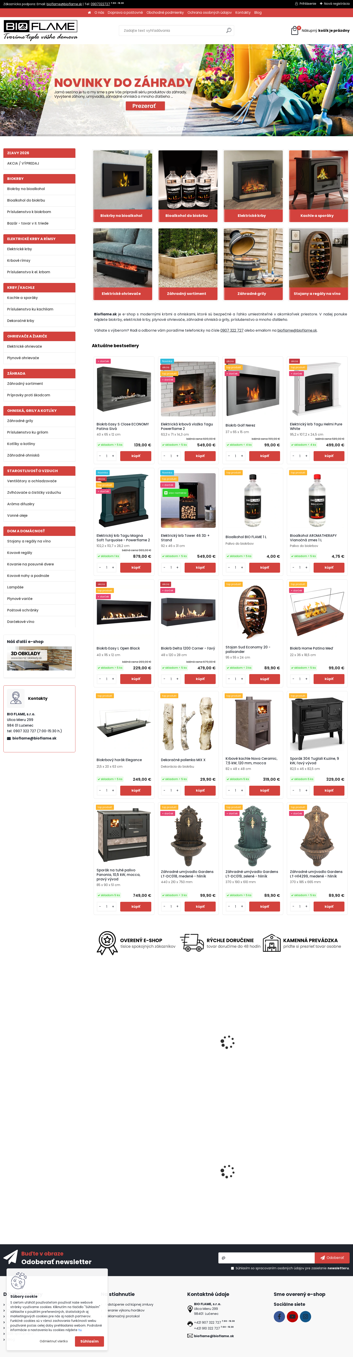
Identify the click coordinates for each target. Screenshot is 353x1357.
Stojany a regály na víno (29, 541)
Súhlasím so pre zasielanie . (293, 1268)
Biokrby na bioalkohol (26, 188)
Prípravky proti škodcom (28, 395)
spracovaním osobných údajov (280, 1268)
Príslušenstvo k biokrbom (29, 211)
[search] (228, 32)
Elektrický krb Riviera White (311, 1178)
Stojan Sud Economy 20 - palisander (248, 649)
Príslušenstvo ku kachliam (30, 309)
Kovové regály (19, 552)
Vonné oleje (17, 515)
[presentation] (93, 1038)
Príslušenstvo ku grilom (27, 432)
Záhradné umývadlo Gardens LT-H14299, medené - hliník (316, 874)
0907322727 (100, 4)
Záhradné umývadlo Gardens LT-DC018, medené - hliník (187, 874)
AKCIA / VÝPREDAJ (23, 163)
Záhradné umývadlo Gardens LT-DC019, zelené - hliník (252, 874)
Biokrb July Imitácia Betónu (119, 1178)
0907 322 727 (232, 330)
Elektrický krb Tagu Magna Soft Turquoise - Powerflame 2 (123, 537)
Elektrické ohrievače (24, 346)
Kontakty (243, 12)
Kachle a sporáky (22, 297)
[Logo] (40, 30)
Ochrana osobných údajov (210, 12)
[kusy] (107, 456)
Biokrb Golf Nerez (240, 425)
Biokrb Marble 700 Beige (244, 1178)
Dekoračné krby (20, 320)
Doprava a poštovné (125, 12)
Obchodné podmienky (165, 12)
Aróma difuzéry (20, 504)
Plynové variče (19, 598)
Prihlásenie (308, 3)
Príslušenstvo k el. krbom (28, 272)
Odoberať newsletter (56, 1261)
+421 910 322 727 (207, 1328)
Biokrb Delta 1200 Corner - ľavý (188, 648)
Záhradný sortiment (25, 383)
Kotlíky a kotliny (21, 443)
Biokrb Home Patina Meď (311, 648)
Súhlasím (89, 1341)
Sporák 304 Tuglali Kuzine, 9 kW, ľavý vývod (314, 760)
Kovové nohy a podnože (28, 575)
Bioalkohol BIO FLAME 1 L (246, 537)
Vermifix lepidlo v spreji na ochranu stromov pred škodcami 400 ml (124, 1053)
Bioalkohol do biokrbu (26, 200)
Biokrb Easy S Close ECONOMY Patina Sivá (123, 426)
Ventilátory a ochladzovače (32, 481)
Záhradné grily (20, 420)
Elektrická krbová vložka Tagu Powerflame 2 (187, 426)
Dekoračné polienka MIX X (183, 760)
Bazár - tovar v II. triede (27, 223)
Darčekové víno (20, 621)
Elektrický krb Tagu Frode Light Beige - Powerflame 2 (250, 1051)
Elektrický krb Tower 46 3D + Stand (185, 537)
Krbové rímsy (18, 260)
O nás (99, 12)
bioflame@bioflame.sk (64, 4)
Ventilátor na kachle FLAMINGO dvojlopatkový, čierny (186, 1180)
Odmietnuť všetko (54, 1341)
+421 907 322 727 (207, 1322)
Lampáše (15, 587)
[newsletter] (332, 1258)
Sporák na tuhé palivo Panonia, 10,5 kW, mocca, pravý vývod (118, 875)
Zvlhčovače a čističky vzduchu (34, 492)
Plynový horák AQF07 (177, 1051)
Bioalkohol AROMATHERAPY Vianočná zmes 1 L (313, 537)
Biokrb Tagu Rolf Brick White (312, 1051)
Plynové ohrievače (23, 358)
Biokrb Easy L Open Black (118, 648)
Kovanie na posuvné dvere (30, 564)
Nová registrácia (337, 3)
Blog (258, 12)
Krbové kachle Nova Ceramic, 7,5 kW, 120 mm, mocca (251, 760)
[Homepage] (89, 12)
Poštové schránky (22, 610)
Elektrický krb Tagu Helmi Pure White (316, 426)
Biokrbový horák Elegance (119, 760)
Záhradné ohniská (23, 455)
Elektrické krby (19, 249)
